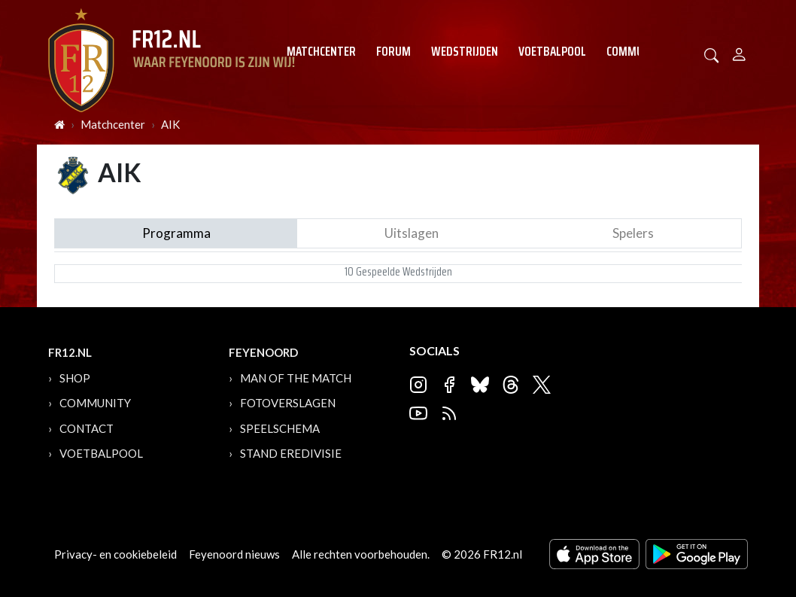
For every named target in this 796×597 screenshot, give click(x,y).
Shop (74, 378)
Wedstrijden (464, 51)
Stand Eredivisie (291, 453)
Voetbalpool (552, 51)
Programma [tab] (176, 233)
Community (636, 51)
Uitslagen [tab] (411, 233)
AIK (170, 124)
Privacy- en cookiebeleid (115, 554)
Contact (86, 428)
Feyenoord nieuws (234, 554)
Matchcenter (321, 51)
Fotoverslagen (288, 403)
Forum (393, 51)
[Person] (739, 52)
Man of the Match (295, 378)
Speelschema (280, 428)
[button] (711, 53)
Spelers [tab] (633, 233)
